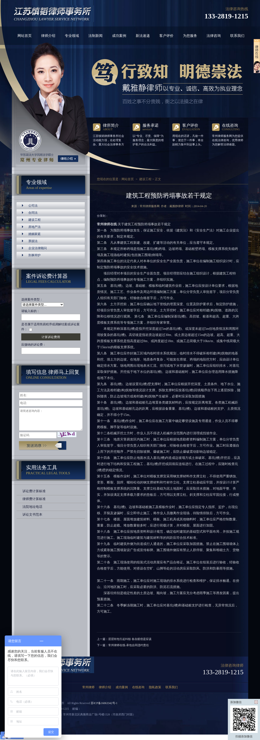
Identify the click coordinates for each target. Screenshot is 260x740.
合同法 (33, 212)
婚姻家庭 (34, 234)
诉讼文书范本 (32, 514)
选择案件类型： (32, 299)
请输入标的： (30, 311)
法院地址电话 (32, 507)
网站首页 (24, 36)
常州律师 (88, 687)
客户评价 (166, 36)
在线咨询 (138, 687)
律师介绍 (48, 36)
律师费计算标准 (34, 499)
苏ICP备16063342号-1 (104, 703)
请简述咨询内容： (51, 419)
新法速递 (143, 36)
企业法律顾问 (37, 248)
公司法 (33, 205)
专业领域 (72, 36)
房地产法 (34, 227)
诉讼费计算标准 (34, 491)
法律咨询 (214, 36)
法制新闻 (95, 36)
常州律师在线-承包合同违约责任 (128, 645)
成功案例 (119, 36)
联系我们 (237, 36)
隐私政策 (155, 687)
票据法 (33, 241)
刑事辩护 (34, 255)
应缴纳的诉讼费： (33, 344)
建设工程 (34, 220)
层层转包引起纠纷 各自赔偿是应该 (130, 639)
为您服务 (190, 36)
